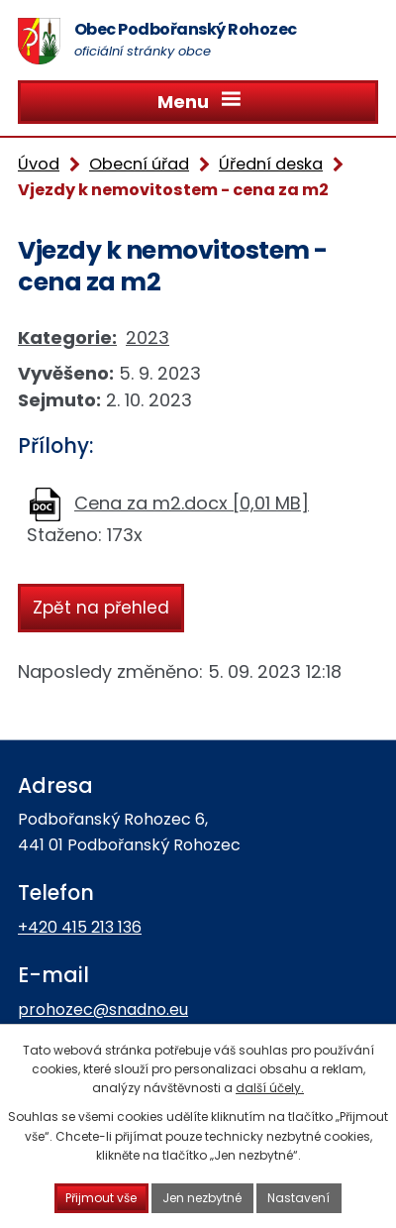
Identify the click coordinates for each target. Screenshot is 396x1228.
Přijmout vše (102, 1197)
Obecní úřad (139, 164)
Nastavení (298, 1197)
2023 (147, 337)
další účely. (270, 1087)
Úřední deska (271, 164)
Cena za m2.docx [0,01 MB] (191, 503)
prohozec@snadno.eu (103, 1009)
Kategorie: (67, 337)
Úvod (38, 164)
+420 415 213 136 (80, 927)
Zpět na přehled (101, 606)
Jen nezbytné (203, 1197)
